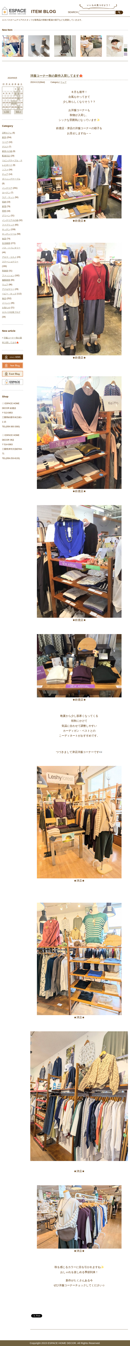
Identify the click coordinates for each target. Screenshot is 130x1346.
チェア (5, 174)
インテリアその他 (10, 220)
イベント (6, 303)
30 (18, 107)
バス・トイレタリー (11, 248)
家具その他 (7, 151)
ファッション (8, 275)
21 (12, 102)
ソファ (5, 169)
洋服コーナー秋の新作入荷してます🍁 (56, 75)
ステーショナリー (10, 261)
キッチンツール (9, 234)
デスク (5, 147)
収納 (4, 202)
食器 (4, 239)
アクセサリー (8, 289)
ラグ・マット (8, 197)
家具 (4, 137)
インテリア (7, 188)
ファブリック (8, 225)
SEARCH (73, 12)
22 (15, 102)
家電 (4, 206)
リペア (5, 142)
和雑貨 (5, 271)
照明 (4, 211)
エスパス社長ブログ (11, 312)
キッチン (6, 229)
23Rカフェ (7, 133)
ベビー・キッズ (9, 294)
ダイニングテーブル (11, 179)
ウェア (63, 82)
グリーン (6, 215)
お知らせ (6, 307)
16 (18, 98)
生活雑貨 (6, 243)
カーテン (6, 192)
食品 (4, 298)
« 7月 (6, 112)
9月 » (18, 112)
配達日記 (6, 156)
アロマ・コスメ (9, 257)
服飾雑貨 (6, 280)
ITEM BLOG (43, 11)
